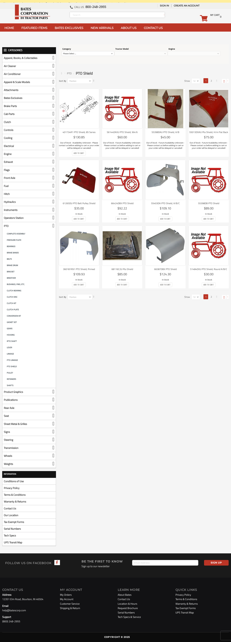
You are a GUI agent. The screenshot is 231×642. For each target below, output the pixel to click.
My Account (66, 599)
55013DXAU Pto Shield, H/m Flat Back (208, 132)
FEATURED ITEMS (34, 28)
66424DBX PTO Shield (122, 203)
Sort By (62, 81)
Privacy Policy (11, 488)
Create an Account (186, 5)
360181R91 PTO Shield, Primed (79, 269)
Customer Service (70, 604)
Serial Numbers (12, 529)
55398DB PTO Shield (208, 203)
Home (62, 73)
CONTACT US (153, 28)
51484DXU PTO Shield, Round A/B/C (208, 269)
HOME (9, 28)
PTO (69, 73)
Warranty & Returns (15, 502)
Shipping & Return (70, 608)
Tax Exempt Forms (14, 522)
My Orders (66, 595)
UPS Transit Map (13, 542)
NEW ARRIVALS (102, 28)
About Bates (124, 595)
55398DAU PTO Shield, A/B (165, 132)
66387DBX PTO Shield (165, 269)
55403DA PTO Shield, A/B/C (165, 203)
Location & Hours (127, 604)
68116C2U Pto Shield (122, 269)
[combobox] (117, 15)
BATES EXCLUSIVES (69, 28)
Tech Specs (10, 535)
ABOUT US (128, 28)
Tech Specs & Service (129, 617)
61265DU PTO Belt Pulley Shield (79, 203)
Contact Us (10, 508)
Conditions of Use (14, 481)
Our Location (11, 515)
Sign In (164, 5)
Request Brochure (128, 608)
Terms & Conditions (14, 495)
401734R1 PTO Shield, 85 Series (79, 132)
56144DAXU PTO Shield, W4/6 (122, 132)
